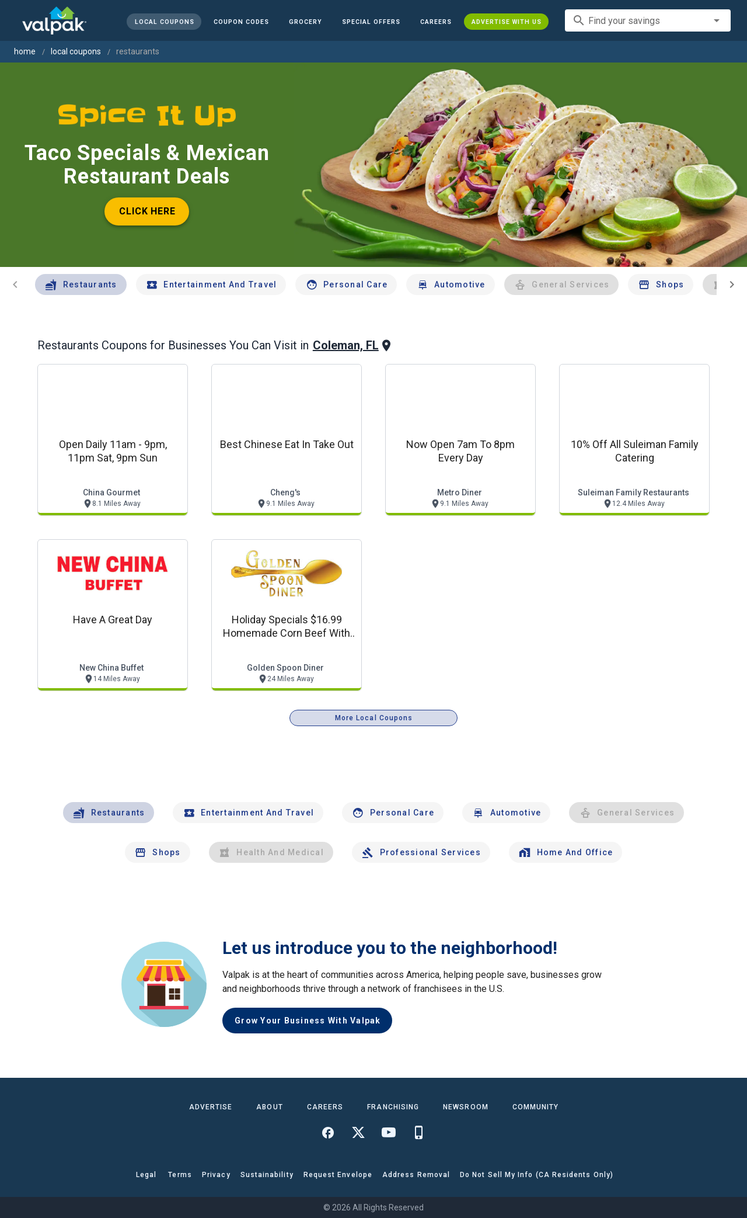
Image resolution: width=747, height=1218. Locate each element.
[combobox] (648, 20)
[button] (371, 21)
